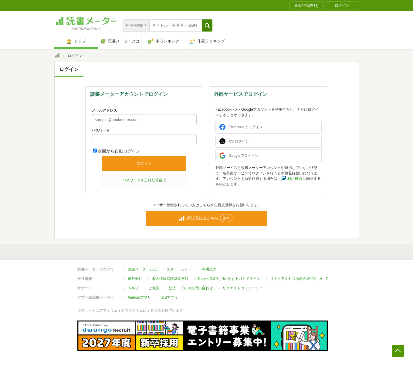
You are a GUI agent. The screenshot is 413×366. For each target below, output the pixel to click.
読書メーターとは (142, 269)
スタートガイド (179, 269)
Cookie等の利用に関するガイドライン (229, 278)
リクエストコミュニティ (242, 288)
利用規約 (209, 269)
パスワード (101, 130)
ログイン (144, 163)
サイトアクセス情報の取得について (299, 278)
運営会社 (135, 278)
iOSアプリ (169, 297)
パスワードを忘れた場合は (144, 180)
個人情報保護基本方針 (170, 278)
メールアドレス (104, 110)
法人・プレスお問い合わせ (191, 288)
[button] (207, 25)
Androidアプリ (139, 297)
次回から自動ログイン (119, 151)
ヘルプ (133, 288)
